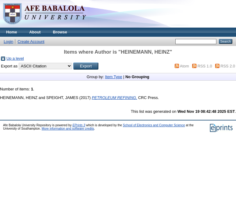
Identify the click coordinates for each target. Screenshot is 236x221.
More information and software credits (68, 128)
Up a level (15, 58)
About (35, 32)
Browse (60, 32)
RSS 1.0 (204, 66)
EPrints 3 (78, 125)
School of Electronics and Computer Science (154, 125)
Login (8, 41)
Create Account (30, 41)
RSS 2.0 (227, 66)
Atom (184, 66)
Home (11, 32)
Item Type (113, 76)
